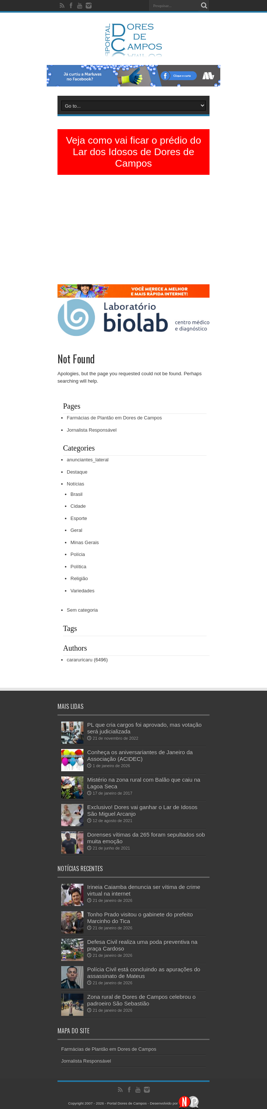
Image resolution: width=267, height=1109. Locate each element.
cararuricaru (79, 660)
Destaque (77, 472)
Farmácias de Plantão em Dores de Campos (114, 418)
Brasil (76, 494)
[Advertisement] (133, 232)
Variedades (82, 590)
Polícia (77, 554)
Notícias (75, 484)
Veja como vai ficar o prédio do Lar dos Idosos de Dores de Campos (133, 152)
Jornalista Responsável (91, 430)
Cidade (78, 506)
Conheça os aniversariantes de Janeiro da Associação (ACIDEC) (140, 755)
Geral (76, 530)
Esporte (78, 518)
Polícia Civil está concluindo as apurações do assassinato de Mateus (143, 972)
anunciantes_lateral (88, 459)
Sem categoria (82, 610)
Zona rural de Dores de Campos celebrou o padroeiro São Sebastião (141, 1000)
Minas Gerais (84, 542)
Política (78, 566)
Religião (79, 578)
